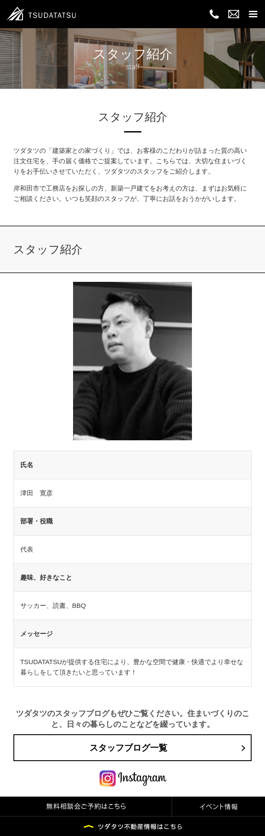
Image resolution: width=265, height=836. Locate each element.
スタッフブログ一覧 (128, 747)
